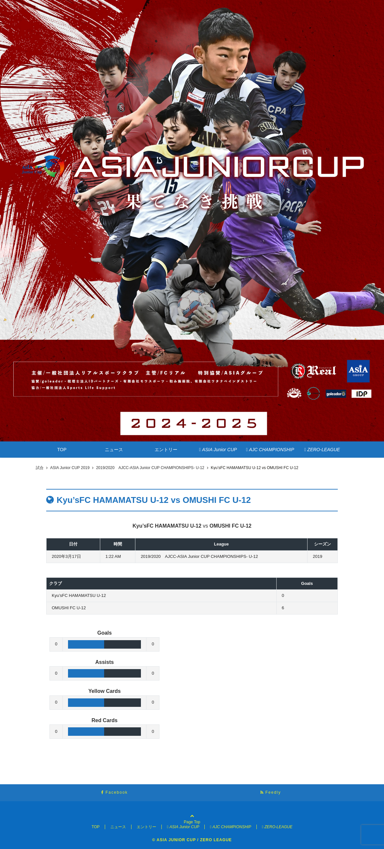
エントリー (166, 449)
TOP (62, 449)
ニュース (114, 449)
